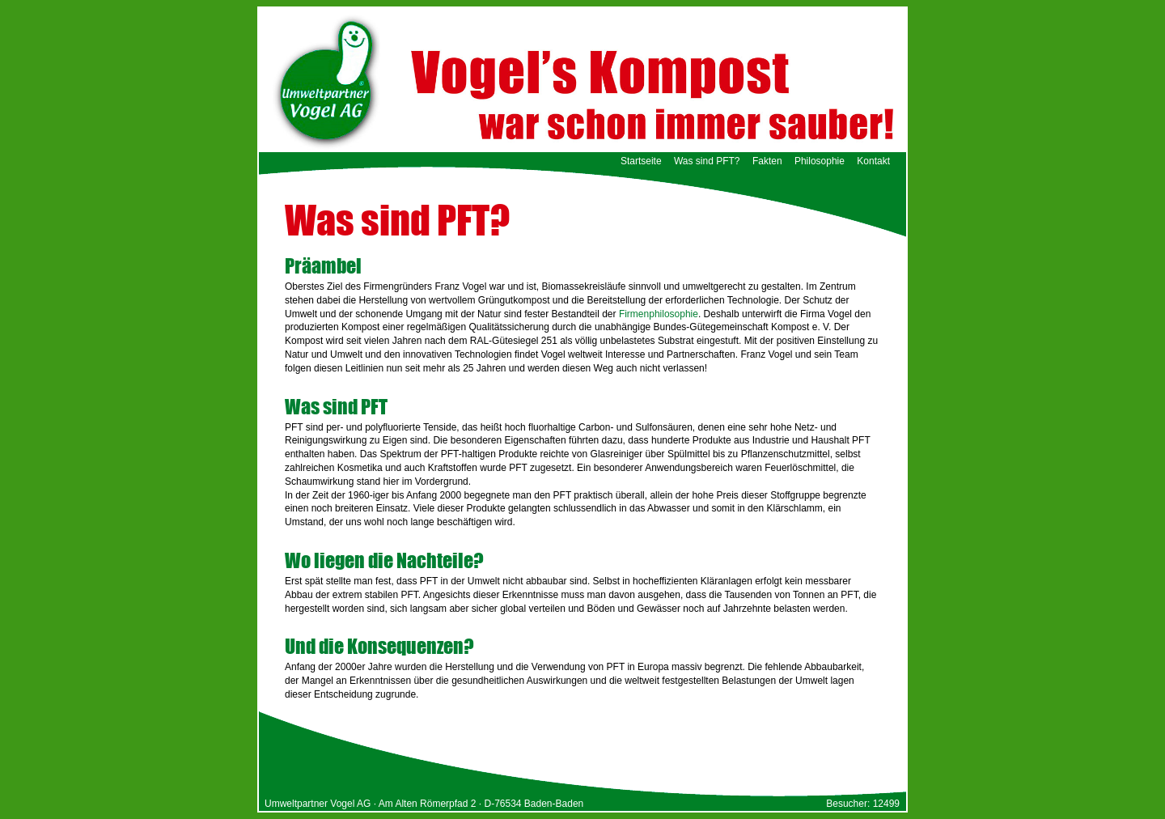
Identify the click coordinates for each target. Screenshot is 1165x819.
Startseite (641, 161)
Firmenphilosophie (658, 314)
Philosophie (819, 161)
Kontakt (873, 161)
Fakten (767, 161)
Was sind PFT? (707, 161)
